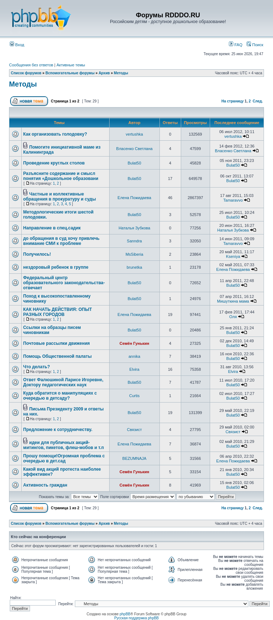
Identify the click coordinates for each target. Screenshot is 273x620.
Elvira (134, 369)
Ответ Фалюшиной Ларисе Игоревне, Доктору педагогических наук (63, 382)
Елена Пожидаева (134, 197)
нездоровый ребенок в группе (55, 267)
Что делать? (36, 366)
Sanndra (134, 241)
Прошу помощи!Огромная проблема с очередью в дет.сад (64, 458)
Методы (121, 73)
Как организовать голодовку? (55, 134)
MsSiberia (134, 254)
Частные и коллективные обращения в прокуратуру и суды (59, 197)
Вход (17, 45)
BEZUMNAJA (134, 458)
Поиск (255, 45)
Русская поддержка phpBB (136, 618)
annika (134, 356)
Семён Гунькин (134, 343)
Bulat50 (134, 163)
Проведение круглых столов (54, 163)
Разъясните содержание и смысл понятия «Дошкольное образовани (60, 176)
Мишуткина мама (233, 301)
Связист (134, 429)
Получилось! (37, 254)
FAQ (235, 45)
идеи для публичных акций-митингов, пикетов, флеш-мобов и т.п (63, 445)
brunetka (134, 267)
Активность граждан (45, 485)
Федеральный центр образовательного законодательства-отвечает (64, 282)
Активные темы (70, 65)
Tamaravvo (233, 200)
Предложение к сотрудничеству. (57, 429)
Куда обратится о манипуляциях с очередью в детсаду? (60, 396)
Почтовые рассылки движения (56, 343)
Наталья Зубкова (134, 228)
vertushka (134, 134)
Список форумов (26, 73)
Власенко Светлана (134, 148)
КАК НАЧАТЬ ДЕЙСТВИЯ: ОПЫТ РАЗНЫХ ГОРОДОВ (57, 312)
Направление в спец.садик (52, 227)
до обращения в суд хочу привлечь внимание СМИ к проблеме (61, 241)
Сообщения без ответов (31, 65)
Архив (104, 73)
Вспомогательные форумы (70, 73)
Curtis (134, 395)
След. (258, 101)
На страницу (232, 101)
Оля (233, 317)
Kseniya (233, 256)
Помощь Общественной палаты (57, 356)
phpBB (125, 614)
